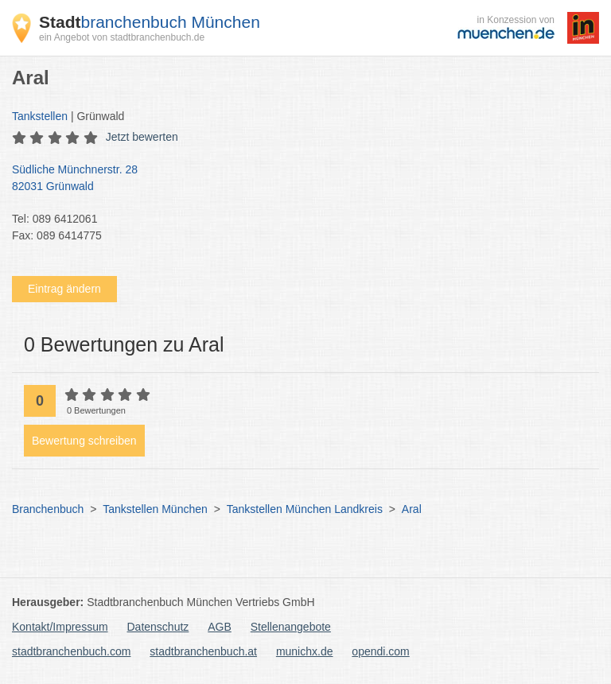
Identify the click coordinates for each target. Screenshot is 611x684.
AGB (220, 626)
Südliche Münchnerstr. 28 (297, 179)
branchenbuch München (149, 22)
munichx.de (304, 651)
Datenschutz (158, 626)
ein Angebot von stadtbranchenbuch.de (121, 37)
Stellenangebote (291, 626)
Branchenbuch (48, 509)
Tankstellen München (155, 509)
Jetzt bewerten (142, 136)
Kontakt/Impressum (60, 626)
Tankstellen (40, 116)
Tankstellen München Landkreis (305, 509)
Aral (412, 509)
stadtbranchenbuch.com (71, 651)
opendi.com (380, 651)
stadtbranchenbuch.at (203, 651)
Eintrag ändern (64, 288)
